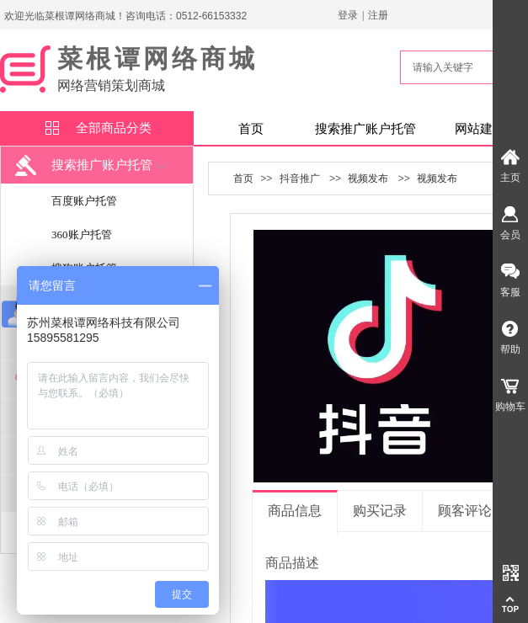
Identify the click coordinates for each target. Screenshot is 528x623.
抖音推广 (300, 178)
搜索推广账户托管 (365, 129)
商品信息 (295, 510)
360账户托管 (81, 234)
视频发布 (368, 178)
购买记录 (380, 510)
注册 (378, 15)
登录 (348, 15)
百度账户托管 (84, 200)
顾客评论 (465, 510)
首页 (251, 129)
